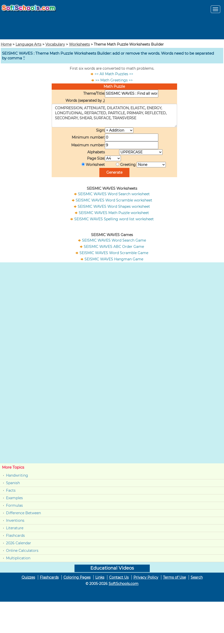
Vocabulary (55, 44)
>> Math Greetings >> (114, 80)
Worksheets (79, 44)
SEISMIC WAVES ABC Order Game (114, 246)
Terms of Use (174, 577)
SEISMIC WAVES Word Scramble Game (114, 253)
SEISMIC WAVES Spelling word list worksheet (114, 219)
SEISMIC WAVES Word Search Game (114, 240)
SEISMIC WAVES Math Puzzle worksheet (114, 212)
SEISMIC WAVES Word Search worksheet (114, 194)
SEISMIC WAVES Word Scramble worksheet (114, 200)
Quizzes (28, 577)
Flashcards (15, 535)
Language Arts (28, 44)
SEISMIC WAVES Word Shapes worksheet (114, 206)
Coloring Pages (77, 577)
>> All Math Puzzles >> (114, 74)
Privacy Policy (145, 577)
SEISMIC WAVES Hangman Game (114, 259)
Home (6, 44)
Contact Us (119, 577)
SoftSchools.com (123, 583)
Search (197, 577)
